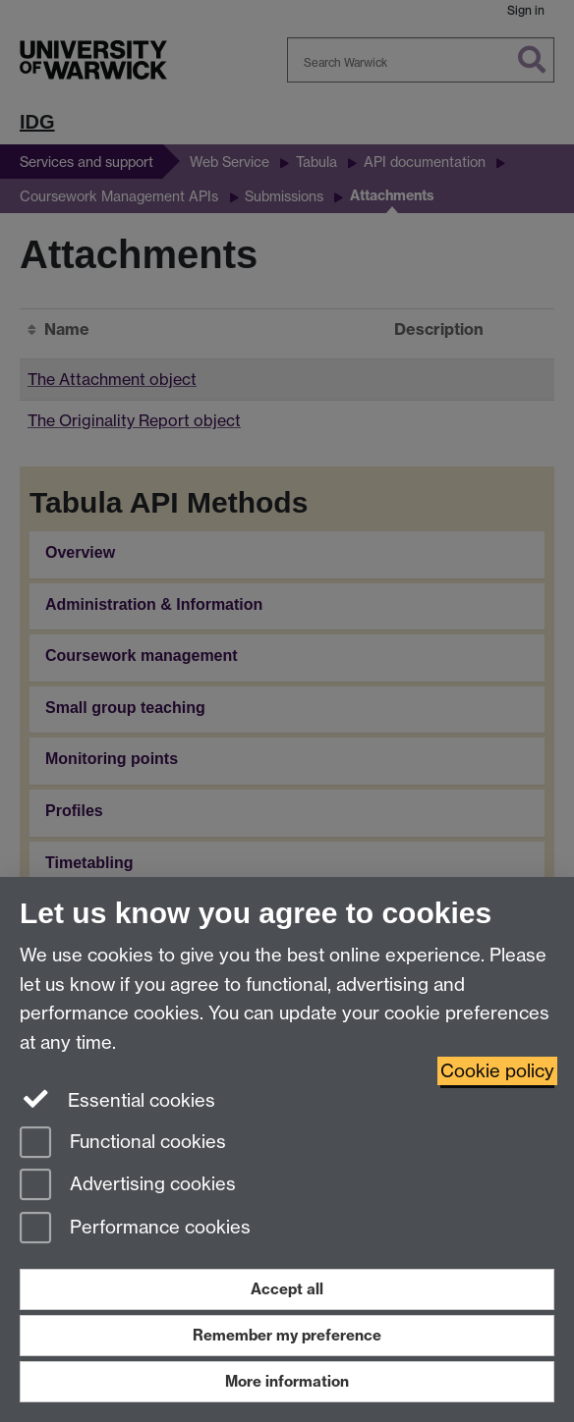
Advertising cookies (128, 1186)
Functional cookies (123, 1143)
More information (287, 1381)
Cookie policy (497, 1071)
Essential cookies (117, 1099)
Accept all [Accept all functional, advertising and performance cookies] (287, 1289)
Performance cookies (135, 1229)
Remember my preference (287, 1335)
